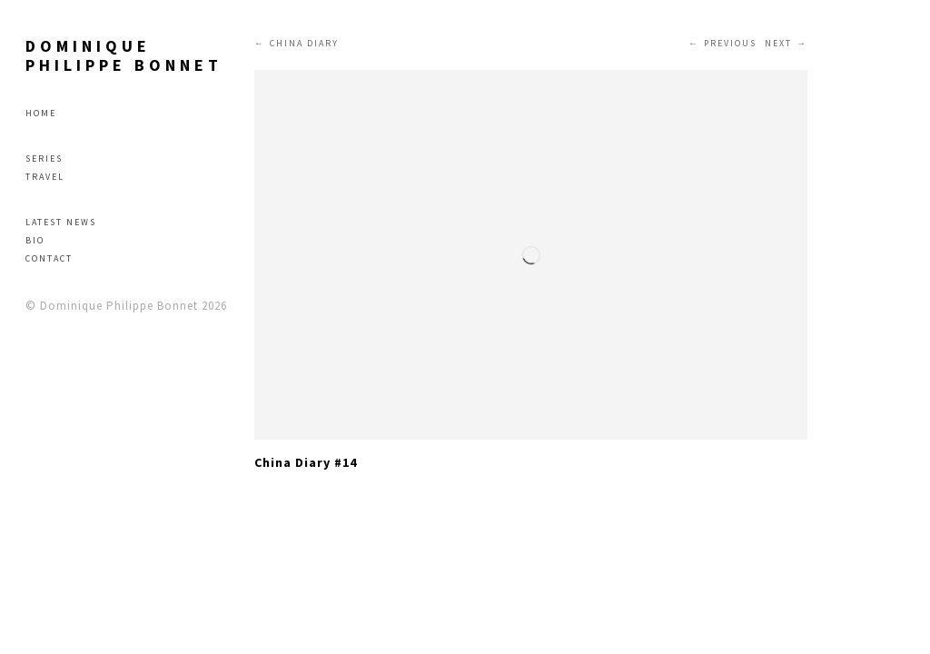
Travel (44, 177)
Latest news (60, 222)
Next (778, 43)
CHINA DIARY (304, 43)
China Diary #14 (305, 462)
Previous (730, 43)
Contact (49, 258)
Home (40, 113)
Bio (35, 240)
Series (44, 158)
